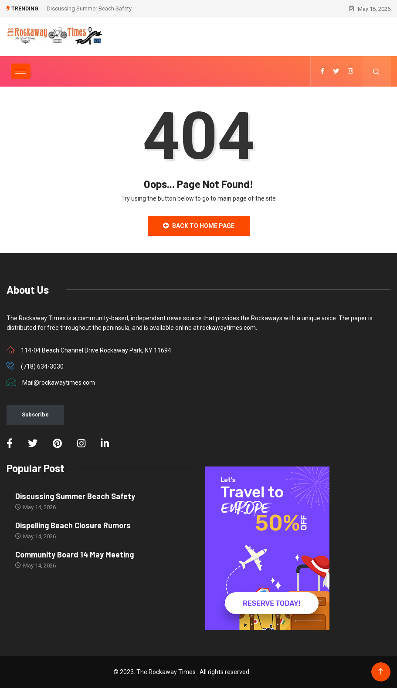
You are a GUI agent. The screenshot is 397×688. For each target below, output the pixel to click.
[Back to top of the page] (380, 671)
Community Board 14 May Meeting (74, 554)
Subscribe (35, 414)
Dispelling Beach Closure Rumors (73, 525)
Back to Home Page (198, 225)
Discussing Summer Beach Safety (89, 8)
